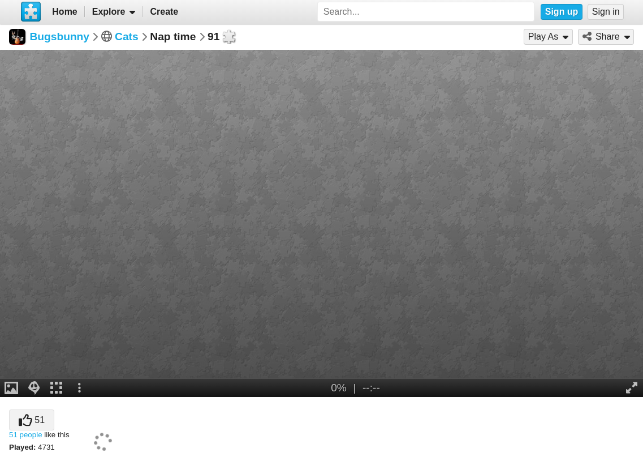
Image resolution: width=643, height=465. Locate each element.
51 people (25, 434)
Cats (127, 36)
